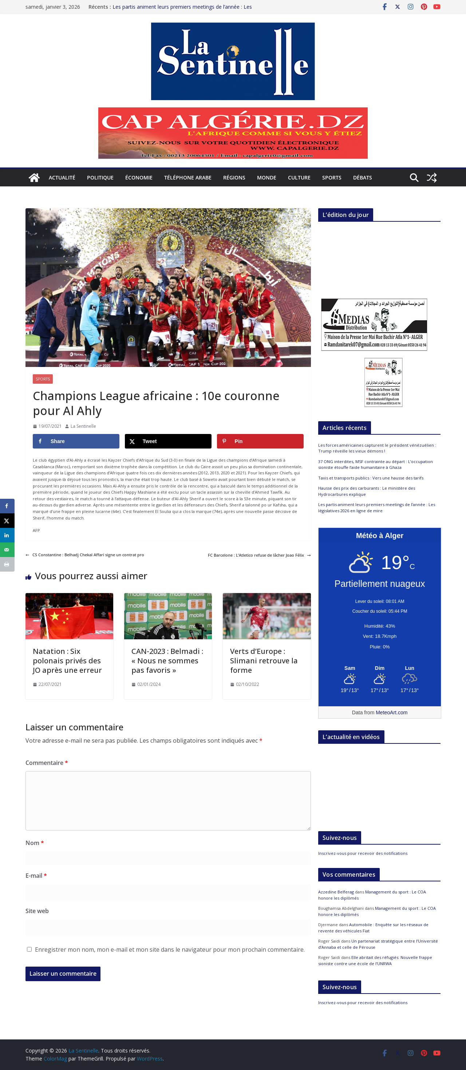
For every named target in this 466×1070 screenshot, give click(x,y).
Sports (331, 177)
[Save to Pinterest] (260, 441)
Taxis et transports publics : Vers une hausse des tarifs (370, 478)
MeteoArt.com (391, 712)
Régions (234, 177)
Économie (139, 177)
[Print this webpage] (7, 564)
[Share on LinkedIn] (7, 535)
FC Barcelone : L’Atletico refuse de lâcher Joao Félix (259, 555)
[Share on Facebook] (76, 441)
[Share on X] (168, 441)
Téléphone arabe (188, 177)
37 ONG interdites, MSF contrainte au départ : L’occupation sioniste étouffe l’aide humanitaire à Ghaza (375, 464)
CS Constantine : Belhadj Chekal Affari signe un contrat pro (84, 554)
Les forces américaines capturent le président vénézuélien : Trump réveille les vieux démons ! (377, 448)
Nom (34, 843)
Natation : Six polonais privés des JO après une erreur (67, 660)
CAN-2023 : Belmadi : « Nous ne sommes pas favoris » (167, 660)
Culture (299, 177)
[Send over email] (7, 549)
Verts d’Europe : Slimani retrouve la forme (264, 660)
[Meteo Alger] (380, 668)
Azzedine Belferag (336, 892)
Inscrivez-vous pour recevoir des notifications (362, 853)
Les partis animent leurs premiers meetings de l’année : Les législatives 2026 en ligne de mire (182, 10)
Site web (37, 911)
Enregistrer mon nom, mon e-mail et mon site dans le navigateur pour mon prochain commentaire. (170, 949)
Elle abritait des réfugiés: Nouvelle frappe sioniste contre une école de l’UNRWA (375, 960)
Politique (100, 177)
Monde (266, 177)
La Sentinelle (83, 426)
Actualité (62, 177)
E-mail (36, 876)
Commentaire (46, 763)
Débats (362, 177)
